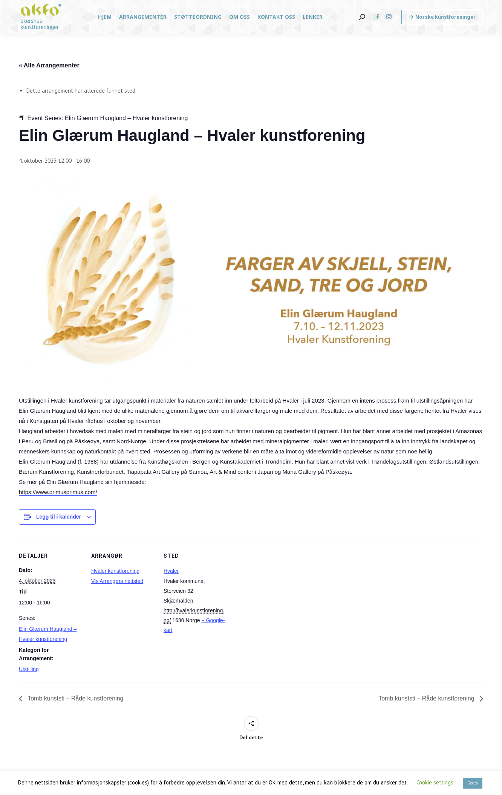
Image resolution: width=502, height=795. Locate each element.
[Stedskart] (275, 588)
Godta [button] (472, 783)
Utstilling (29, 669)
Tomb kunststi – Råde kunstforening (75, 698)
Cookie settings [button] (434, 782)
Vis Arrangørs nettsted (117, 581)
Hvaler (171, 571)
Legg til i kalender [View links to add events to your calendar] (58, 517)
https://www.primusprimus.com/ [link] (58, 492)
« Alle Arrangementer (49, 65)
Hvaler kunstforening (115, 571)
